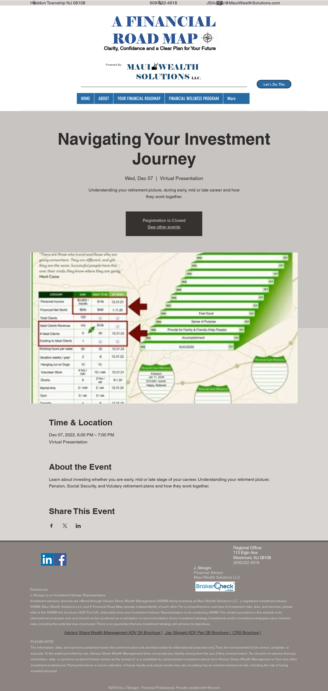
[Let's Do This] (274, 84)
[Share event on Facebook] (51, 526)
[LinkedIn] (47, 559)
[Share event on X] (65, 526)
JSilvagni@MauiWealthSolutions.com (243, 2)
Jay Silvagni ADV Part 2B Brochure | (198, 632)
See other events (164, 227)
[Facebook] (60, 559)
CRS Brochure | (246, 632)
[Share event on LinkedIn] (78, 526)
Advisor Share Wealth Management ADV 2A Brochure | (113, 632)
